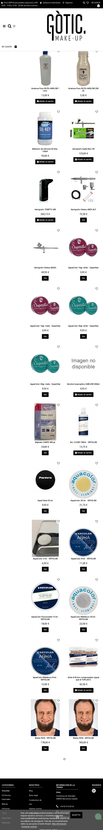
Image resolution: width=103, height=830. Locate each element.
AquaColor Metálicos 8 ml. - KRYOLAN (45, 678)
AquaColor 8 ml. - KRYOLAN (83, 559)
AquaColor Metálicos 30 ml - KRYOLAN (83, 618)
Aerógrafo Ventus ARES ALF (83, 209)
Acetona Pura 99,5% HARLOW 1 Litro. (45, 89)
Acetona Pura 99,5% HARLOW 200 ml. (83, 89)
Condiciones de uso (35, 802)
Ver (83, 220)
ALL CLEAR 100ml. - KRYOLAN (83, 442)
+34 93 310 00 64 (67, 806)
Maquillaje (6, 791)
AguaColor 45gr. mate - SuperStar (45, 384)
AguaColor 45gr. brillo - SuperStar (83, 326)
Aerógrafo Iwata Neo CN (83, 149)
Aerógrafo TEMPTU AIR (45, 209)
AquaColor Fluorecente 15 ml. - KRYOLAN (45, 618)
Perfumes (6, 809)
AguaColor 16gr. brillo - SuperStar (83, 268)
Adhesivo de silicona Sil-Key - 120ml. (45, 150)
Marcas (5, 804)
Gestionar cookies (29, 826)
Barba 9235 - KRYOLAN (45, 738)
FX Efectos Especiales (6, 797)
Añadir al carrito (45, 101)
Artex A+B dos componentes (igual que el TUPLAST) (83, 678)
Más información (59, 824)
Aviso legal (33, 795)
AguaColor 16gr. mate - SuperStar (45, 326)
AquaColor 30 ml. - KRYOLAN (83, 500)
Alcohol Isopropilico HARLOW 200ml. (83, 384)
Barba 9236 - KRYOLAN (83, 738)
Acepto (76, 815)
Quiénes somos (35, 809)
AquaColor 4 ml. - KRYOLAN (45, 559)
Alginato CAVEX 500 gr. (45, 442)
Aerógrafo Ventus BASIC (45, 268)
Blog (31, 791)
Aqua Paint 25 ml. (45, 500)
